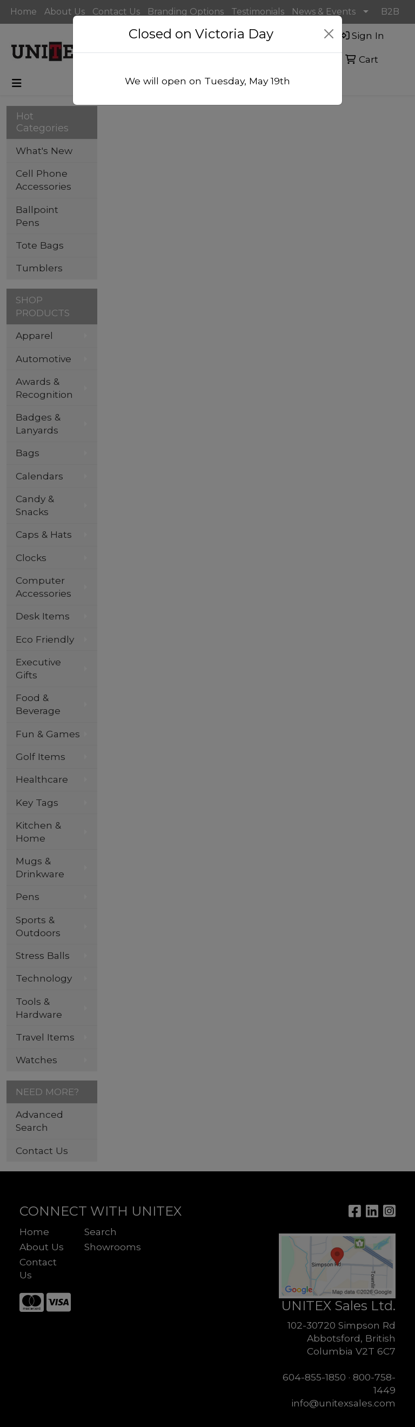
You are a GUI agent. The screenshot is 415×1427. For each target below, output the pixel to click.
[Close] (329, 34)
